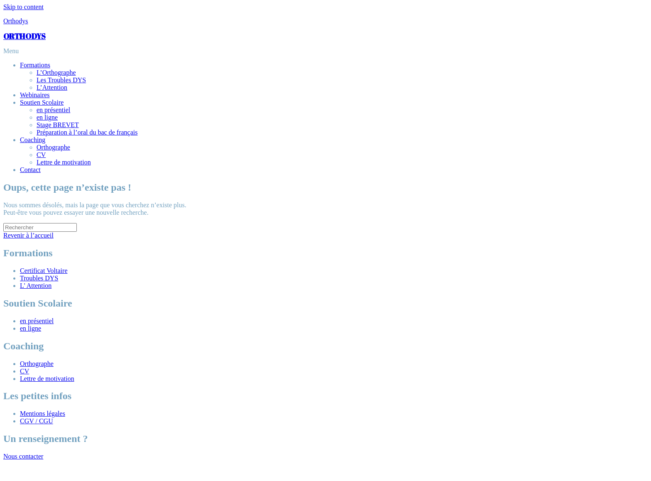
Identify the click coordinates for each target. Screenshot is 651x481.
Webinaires (35, 94)
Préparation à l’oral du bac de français (87, 132)
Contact (30, 169)
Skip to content (23, 6)
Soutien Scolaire (42, 102)
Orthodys (15, 21)
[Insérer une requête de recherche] (40, 227)
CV (41, 154)
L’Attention (52, 87)
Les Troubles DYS (61, 79)
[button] (325, 51)
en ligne (47, 117)
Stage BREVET (58, 124)
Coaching (32, 139)
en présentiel (53, 109)
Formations (35, 65)
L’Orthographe (56, 72)
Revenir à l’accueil (28, 235)
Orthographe (53, 147)
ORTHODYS (24, 36)
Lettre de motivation (64, 162)
